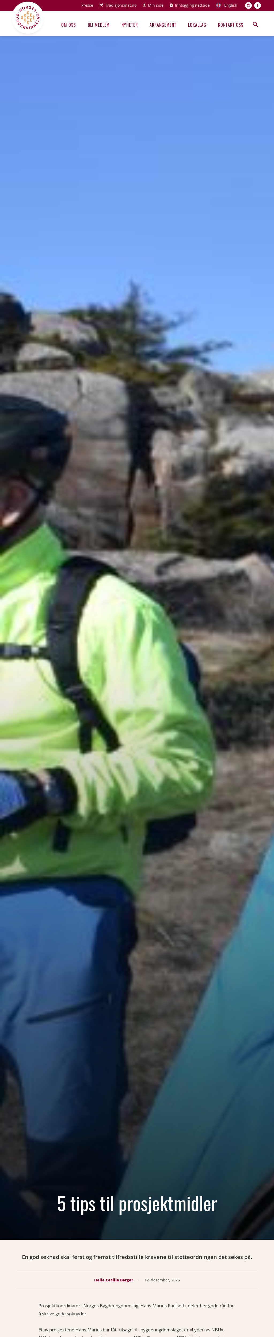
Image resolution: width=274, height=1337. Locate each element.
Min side (155, 5)
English (230, 5)
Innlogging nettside (192, 5)
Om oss (68, 25)
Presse (87, 5)
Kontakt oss (230, 25)
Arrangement (163, 25)
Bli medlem (99, 25)
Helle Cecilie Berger (113, 1279)
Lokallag (197, 25)
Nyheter (129, 25)
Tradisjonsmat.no (120, 5)
